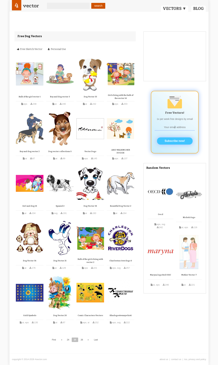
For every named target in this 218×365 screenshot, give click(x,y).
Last (96, 340)
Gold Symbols (29, 315)
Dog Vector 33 (90, 97)
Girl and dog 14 (29, 206)
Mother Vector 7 (189, 275)
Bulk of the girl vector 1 (30, 97)
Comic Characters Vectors (90, 315)
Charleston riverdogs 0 (120, 261)
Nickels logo (189, 217)
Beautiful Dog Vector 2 (120, 206)
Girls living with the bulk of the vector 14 (120, 96)
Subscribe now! (175, 140)
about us (164, 359)
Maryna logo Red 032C (160, 275)
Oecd (160, 214)
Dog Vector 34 (90, 206)
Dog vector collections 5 (60, 151)
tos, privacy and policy (195, 359)
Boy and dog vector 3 (60, 97)
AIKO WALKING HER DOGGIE (120, 151)
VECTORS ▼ (174, 8)
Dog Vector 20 (60, 315)
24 (68, 340)
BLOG (198, 8)
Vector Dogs (90, 151)
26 (82, 340)
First (54, 340)
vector (31, 6)
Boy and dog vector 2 (30, 151)
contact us (176, 359)
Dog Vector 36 (29, 261)
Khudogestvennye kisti (121, 315)
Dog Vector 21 (59, 261)
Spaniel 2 (60, 206)
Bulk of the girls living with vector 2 (90, 260)
